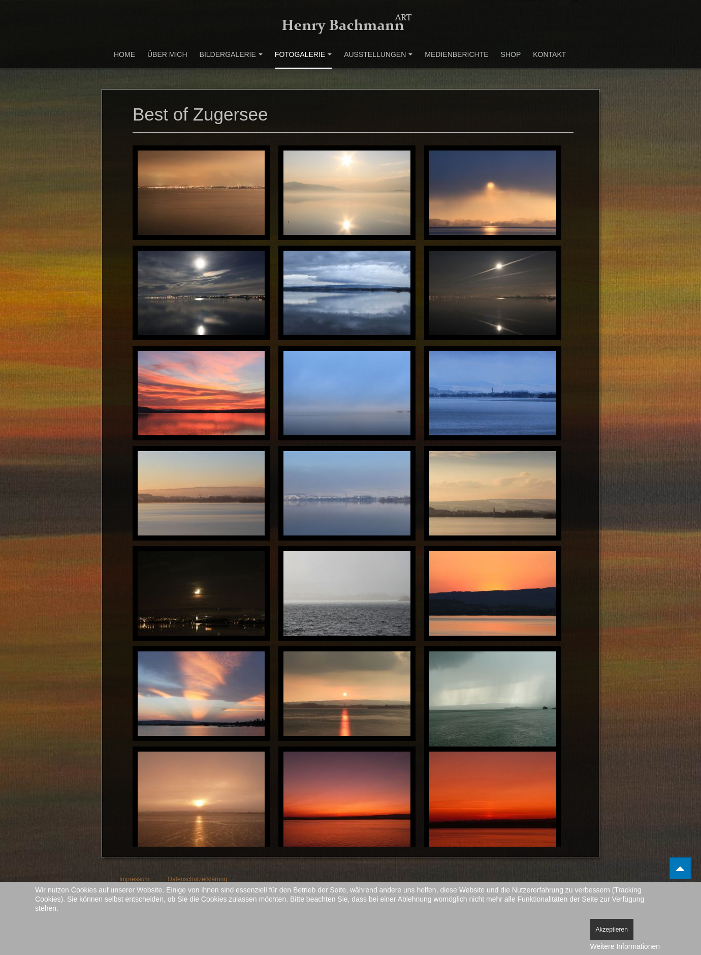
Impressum (134, 879)
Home (124, 54)
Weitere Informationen (625, 946)
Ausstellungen (378, 54)
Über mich (167, 54)
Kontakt (549, 54)
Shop (511, 54)
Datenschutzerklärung (197, 879)
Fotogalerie (303, 54)
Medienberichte (456, 54)
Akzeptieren (612, 929)
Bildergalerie (231, 54)
